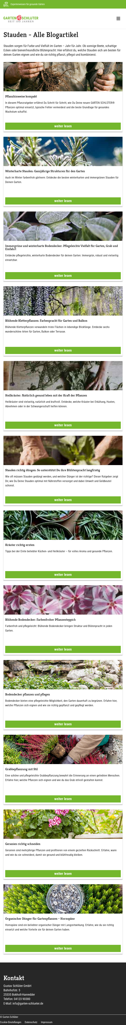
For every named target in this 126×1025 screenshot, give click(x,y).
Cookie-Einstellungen (10, 1022)
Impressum (46, 1022)
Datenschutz (31, 1022)
